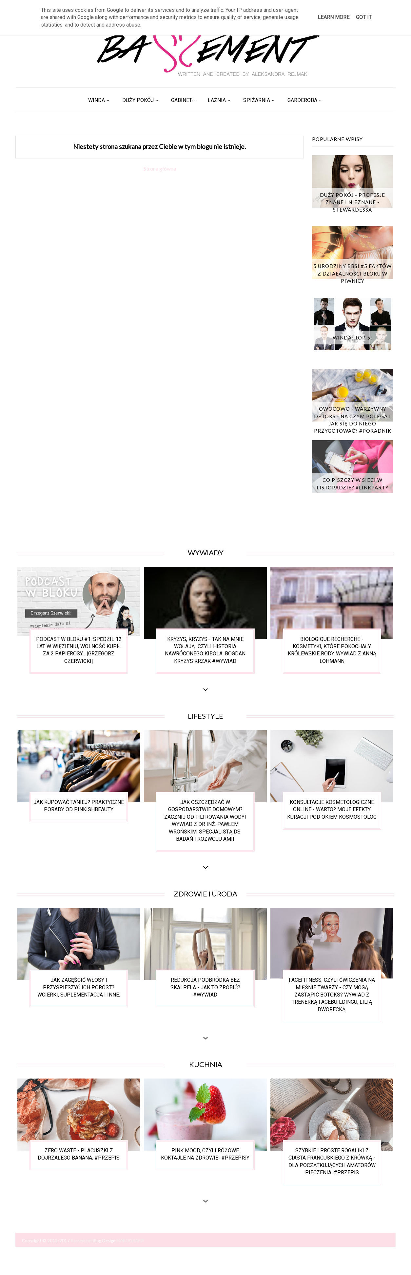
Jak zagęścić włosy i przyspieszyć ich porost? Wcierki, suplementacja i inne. (78, 987)
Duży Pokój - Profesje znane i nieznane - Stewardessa (352, 202)
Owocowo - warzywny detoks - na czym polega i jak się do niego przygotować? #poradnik (352, 420)
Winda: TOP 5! (352, 337)
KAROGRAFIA (131, 1240)
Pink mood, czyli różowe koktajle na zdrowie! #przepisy (205, 1154)
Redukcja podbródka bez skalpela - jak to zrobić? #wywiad (205, 987)
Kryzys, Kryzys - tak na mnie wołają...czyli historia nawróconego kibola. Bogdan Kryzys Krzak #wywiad (205, 650)
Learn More (333, 17)
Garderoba (302, 100)
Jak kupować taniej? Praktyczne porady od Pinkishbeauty (78, 805)
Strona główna (160, 168)
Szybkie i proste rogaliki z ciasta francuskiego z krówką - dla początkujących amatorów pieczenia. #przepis (332, 1161)
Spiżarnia (256, 100)
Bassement (82, 1240)
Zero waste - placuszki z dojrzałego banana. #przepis (79, 1154)
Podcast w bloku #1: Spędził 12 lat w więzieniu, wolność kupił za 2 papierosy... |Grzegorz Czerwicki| (79, 650)
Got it (364, 17)
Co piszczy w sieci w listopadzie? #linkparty (353, 483)
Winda (96, 100)
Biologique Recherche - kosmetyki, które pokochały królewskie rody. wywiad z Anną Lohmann (332, 650)
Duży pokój (138, 100)
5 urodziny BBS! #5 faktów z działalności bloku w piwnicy (352, 273)
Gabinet (181, 100)
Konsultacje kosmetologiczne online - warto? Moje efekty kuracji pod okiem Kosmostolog (332, 809)
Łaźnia (217, 100)
